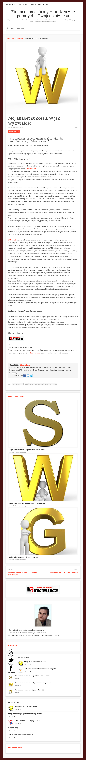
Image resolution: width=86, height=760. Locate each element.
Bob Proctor (16, 384)
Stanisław (20, 127)
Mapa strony (32, 4)
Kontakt (25, 4)
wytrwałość (53, 384)
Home (8, 38)
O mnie (18, 4)
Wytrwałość (12, 240)
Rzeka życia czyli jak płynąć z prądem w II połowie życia (23, 573)
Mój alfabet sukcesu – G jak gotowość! (23, 557)
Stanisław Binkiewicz (41, 384)
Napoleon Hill (29, 384)
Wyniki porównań (43, 4)
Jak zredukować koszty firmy (20, 735)
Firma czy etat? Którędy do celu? (27, 721)
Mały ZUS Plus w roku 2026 (35, 662)
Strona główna (10, 4)
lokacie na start (34, 353)
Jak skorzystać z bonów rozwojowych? (40, 669)
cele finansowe (31, 169)
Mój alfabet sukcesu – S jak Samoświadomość (27, 450)
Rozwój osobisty (17, 38)
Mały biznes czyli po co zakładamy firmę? (25, 714)
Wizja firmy (13, 728)
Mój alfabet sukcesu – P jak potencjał (64, 572)
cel (23, 384)
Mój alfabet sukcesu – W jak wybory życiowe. (27, 503)
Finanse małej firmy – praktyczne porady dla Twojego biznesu (43, 13)
